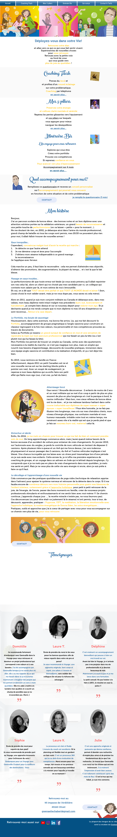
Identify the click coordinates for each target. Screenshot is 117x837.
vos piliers (53, 118)
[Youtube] (43, 822)
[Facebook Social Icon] (58, 822)
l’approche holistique (61, 487)
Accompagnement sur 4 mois (58, 167)
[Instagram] (48, 822)
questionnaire (50, 187)
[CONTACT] (47, 200)
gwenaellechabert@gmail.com (58, 811)
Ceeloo (114, 825)
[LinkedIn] (53, 822)
